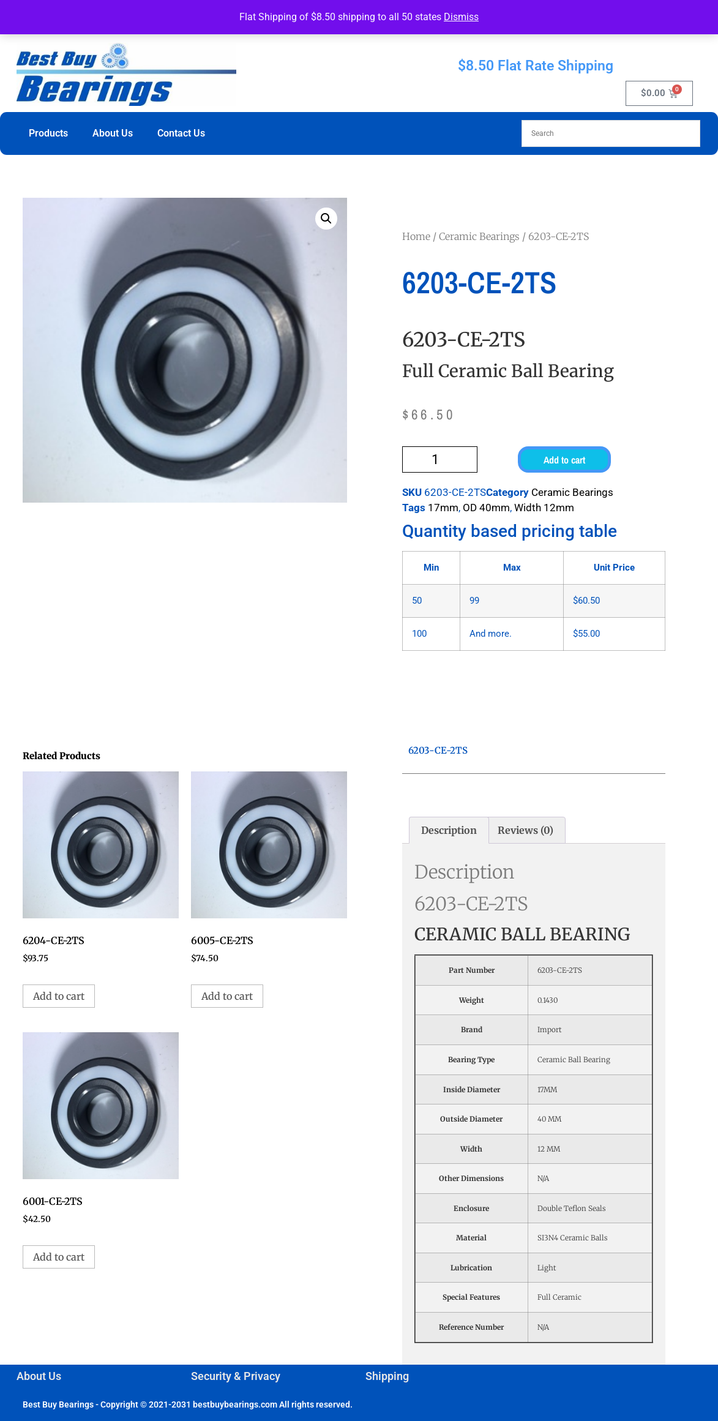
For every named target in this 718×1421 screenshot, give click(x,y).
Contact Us (181, 133)
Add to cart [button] (58, 996)
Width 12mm (544, 507)
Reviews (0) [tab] (525, 830)
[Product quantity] (440, 459)
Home (416, 236)
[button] (326, 219)
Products (48, 133)
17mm (443, 507)
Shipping (387, 1376)
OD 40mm (486, 507)
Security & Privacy (235, 1376)
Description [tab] (449, 830)
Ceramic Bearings (479, 236)
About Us (112, 133)
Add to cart (564, 460)
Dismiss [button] (461, 17)
